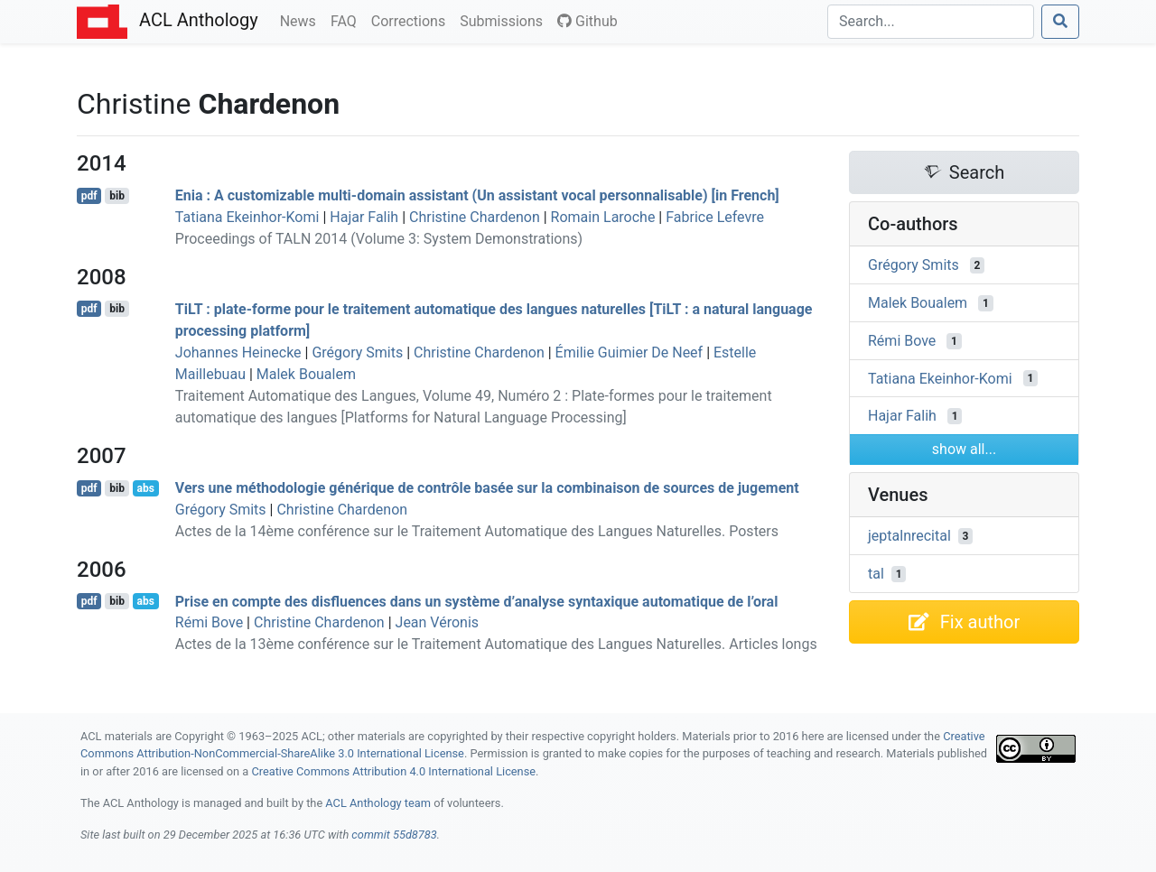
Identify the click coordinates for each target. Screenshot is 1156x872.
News (301, 20)
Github (587, 21)
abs (145, 488)
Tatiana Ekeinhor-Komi (247, 217)
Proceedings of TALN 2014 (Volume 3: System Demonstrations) (379, 238)
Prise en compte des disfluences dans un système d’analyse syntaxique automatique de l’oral (476, 600)
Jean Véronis (438, 622)
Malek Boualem (306, 374)
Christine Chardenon (474, 217)
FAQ (347, 20)
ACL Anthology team (378, 803)
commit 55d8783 (393, 834)
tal (876, 573)
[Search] (930, 22)
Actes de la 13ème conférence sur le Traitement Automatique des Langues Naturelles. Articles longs (496, 644)
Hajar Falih (364, 217)
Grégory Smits (357, 352)
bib (117, 196)
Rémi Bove (209, 622)
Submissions (505, 20)
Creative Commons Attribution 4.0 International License (393, 771)
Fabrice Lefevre (715, 217)
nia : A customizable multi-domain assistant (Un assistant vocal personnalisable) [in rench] (477, 195)
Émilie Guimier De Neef (629, 352)
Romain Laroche (603, 217)
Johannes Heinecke (238, 352)
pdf (89, 196)
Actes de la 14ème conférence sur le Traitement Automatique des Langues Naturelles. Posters (476, 531)
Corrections (411, 20)
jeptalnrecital (909, 535)
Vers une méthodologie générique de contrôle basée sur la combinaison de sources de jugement (487, 487)
